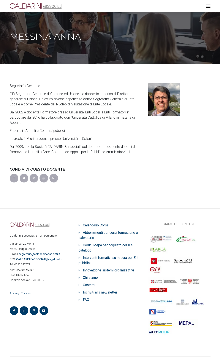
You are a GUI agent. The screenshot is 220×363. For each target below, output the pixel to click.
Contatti (89, 285)
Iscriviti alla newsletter (100, 292)
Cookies (26, 293)
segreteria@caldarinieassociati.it (40, 254)
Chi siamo (90, 278)
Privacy (14, 293)
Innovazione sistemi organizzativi (108, 270)
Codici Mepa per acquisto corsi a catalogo (106, 247)
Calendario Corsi (95, 225)
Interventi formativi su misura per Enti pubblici (109, 260)
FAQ (86, 300)
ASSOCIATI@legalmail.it (40, 259)
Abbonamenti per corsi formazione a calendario (108, 235)
